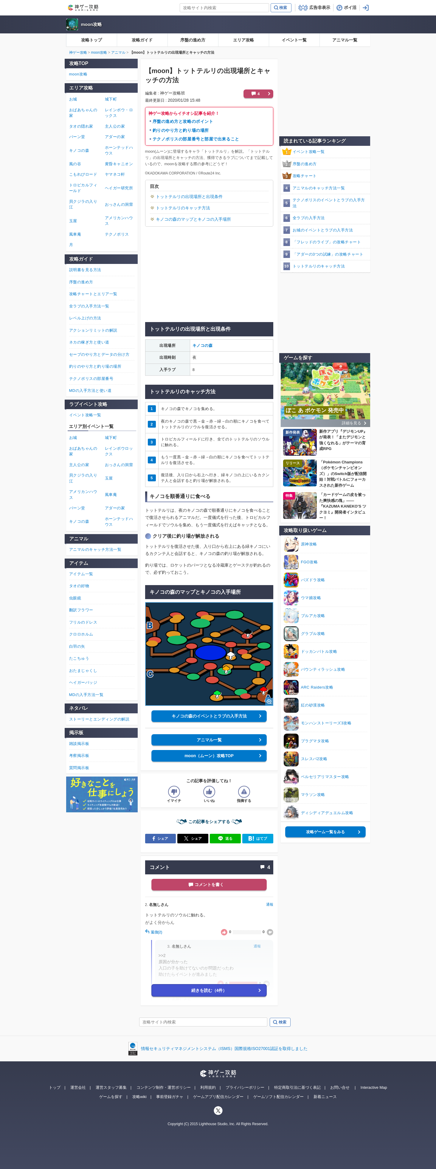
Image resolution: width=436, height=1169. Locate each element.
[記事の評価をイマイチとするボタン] (174, 792)
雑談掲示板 (79, 743)
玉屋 (73, 221)
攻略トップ (91, 40)
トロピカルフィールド (83, 188)
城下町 (111, 99)
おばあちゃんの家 (83, 113)
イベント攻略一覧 (309, 151)
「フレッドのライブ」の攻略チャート (327, 242)
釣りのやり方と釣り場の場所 (181, 130)
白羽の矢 (77, 646)
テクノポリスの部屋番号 (91, 378)
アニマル (118, 52)
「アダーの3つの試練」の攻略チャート (328, 254)
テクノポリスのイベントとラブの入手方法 (329, 203)
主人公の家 (115, 126)
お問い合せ (340, 1087)
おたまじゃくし (83, 670)
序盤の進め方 (192, 40)
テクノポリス (117, 234)
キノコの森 (203, 345)
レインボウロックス (119, 451)
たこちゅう (79, 658)
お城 (73, 99)
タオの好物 (79, 586)
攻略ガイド (142, 40)
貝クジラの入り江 (83, 204)
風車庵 (75, 234)
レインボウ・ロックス (119, 113)
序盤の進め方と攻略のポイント (183, 121)
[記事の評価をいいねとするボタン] (209, 792)
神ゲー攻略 (78, 52)
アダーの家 (115, 136)
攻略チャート (305, 176)
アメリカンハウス (119, 221)
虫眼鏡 (75, 598)
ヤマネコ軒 (115, 174)
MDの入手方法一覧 (86, 694)
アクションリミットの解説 (93, 330)
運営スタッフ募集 (111, 1087)
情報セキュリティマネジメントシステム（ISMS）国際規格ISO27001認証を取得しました (224, 1048)
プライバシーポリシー (245, 1087)
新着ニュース (325, 1096)
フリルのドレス (83, 622)
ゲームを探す (110, 1096)
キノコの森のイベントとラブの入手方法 (209, 716)
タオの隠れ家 (81, 126)
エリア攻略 (243, 40)
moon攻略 (91, 24)
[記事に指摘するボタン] (244, 792)
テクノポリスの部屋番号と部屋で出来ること (196, 139)
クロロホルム (81, 634)
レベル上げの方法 (85, 318)
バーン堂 (77, 136)
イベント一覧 (294, 40)
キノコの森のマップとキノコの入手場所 (193, 219)
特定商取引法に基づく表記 (297, 1087)
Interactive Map (374, 1087)
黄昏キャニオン (119, 164)
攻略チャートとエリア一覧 (93, 294)
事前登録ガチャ (169, 1096)
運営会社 (78, 1087)
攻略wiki (139, 1096)
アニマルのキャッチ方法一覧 (319, 188)
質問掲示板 (79, 768)
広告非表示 (319, 7)
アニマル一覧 (344, 40)
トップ (54, 1087)
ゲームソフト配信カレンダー (278, 1096)
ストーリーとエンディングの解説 (99, 719)
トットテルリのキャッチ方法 (183, 207)
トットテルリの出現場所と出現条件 (189, 196)
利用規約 (208, 1087)
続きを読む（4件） (209, 990)
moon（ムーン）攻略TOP (209, 755)
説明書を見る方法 (85, 269)
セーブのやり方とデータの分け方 (99, 354)
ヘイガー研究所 (119, 188)
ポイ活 (350, 7)
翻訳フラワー (81, 610)
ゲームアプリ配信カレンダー (218, 1096)
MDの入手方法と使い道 (90, 390)
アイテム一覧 (81, 574)
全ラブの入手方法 (309, 218)
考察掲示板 (79, 755)
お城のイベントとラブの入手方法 (323, 230)
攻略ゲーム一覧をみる (325, 832)
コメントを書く (209, 884)
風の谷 (75, 164)
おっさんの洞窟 (119, 204)
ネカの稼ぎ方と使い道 (89, 342)
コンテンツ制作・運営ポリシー (163, 1087)
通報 (269, 904)
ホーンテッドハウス (119, 150)
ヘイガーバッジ (83, 682)
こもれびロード (83, 174)
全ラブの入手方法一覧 (89, 306)
